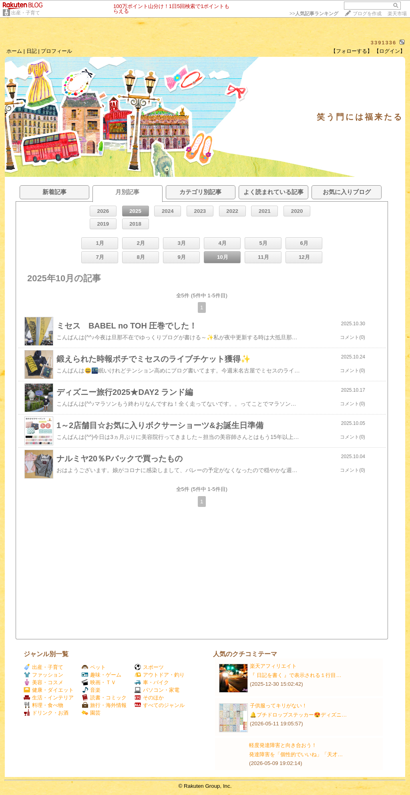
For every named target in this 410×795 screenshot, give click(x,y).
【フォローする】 (351, 51)
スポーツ (149, 667)
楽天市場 (397, 13)
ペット (94, 667)
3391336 (384, 43)
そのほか (149, 698)
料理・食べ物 (43, 705)
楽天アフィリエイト (273, 666)
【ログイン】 (389, 51)
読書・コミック (104, 698)
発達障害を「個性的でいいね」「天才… (296, 754)
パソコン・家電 (157, 690)
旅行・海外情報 (104, 705)
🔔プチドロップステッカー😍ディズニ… (298, 715)
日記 (31, 51)
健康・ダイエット (49, 690)
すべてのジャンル (160, 705)
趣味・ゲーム (101, 675)
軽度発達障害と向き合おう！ (283, 745)
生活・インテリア (49, 698)
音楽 (91, 690)
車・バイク (152, 682)
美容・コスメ (43, 682)
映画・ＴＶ (99, 682)
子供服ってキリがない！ (278, 706)
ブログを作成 (367, 13)
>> (313, 13)
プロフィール (56, 51)
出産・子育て (25, 13)
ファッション (43, 675)
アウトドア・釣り (160, 675)
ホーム (14, 51)
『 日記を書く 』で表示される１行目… (296, 675)
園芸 (91, 713)
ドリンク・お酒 (46, 713)
